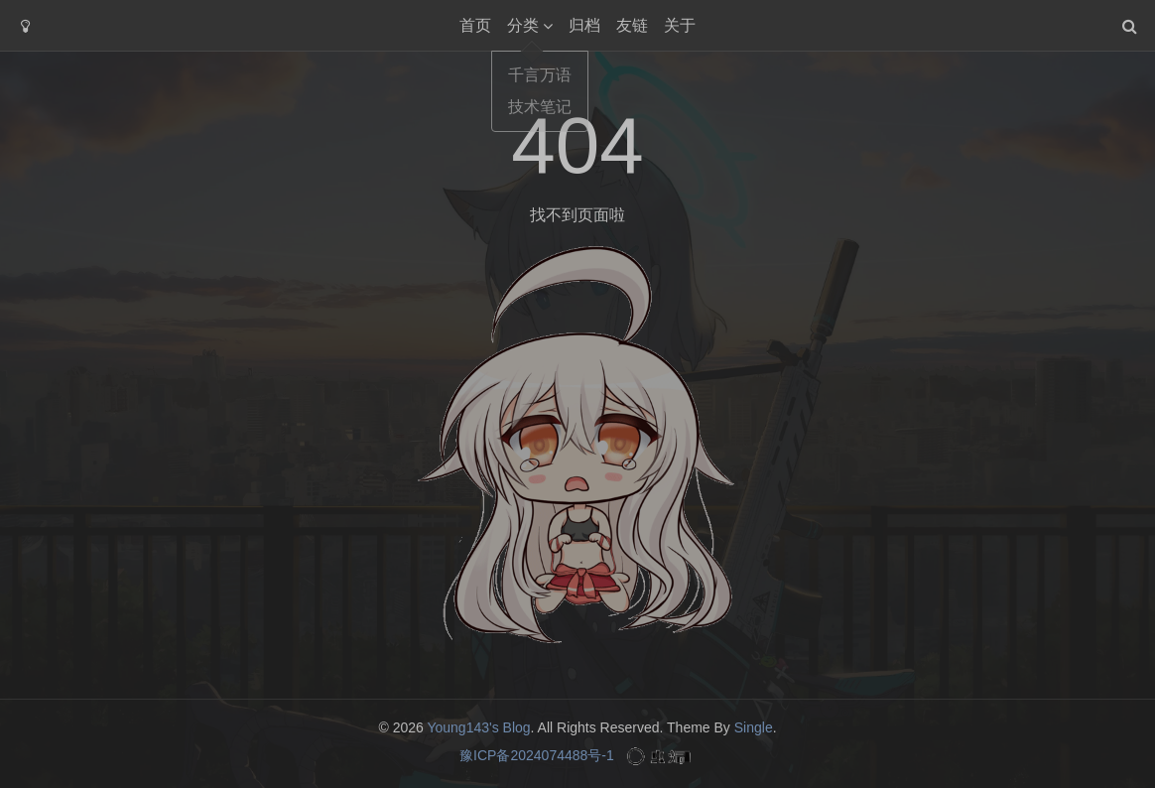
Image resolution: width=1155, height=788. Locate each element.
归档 (584, 25)
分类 (523, 25)
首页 (475, 25)
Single (753, 727)
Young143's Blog (478, 727)
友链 (632, 25)
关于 (680, 25)
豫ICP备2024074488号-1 (536, 755)
